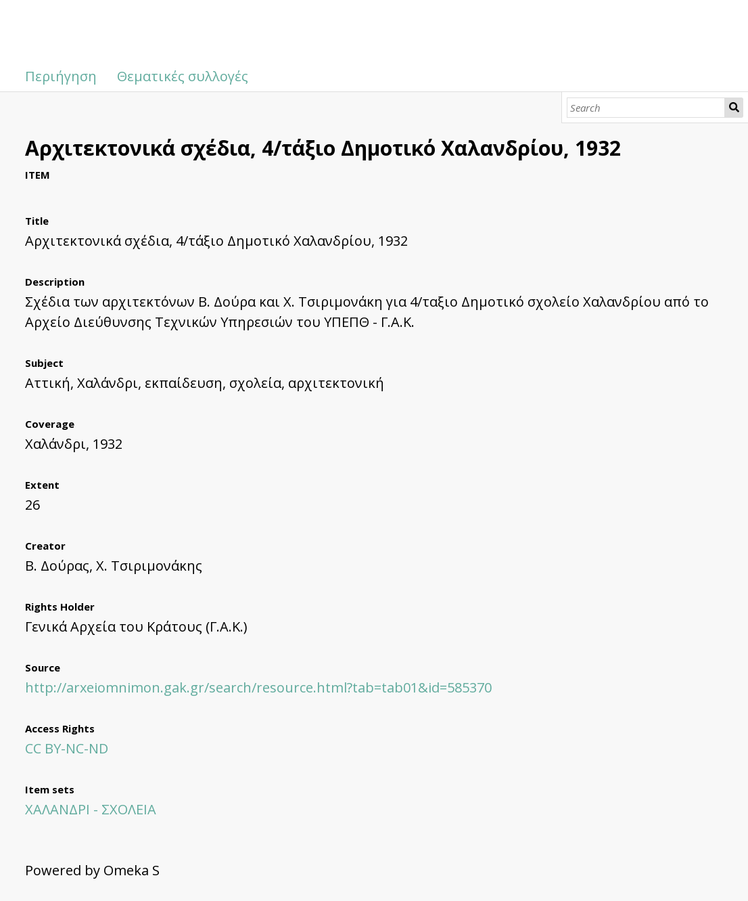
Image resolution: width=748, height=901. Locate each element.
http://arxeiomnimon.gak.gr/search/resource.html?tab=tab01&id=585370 (258, 687)
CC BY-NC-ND (66, 748)
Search (734, 107)
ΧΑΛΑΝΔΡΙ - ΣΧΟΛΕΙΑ (90, 809)
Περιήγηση (61, 76)
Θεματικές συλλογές (182, 76)
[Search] (646, 107)
